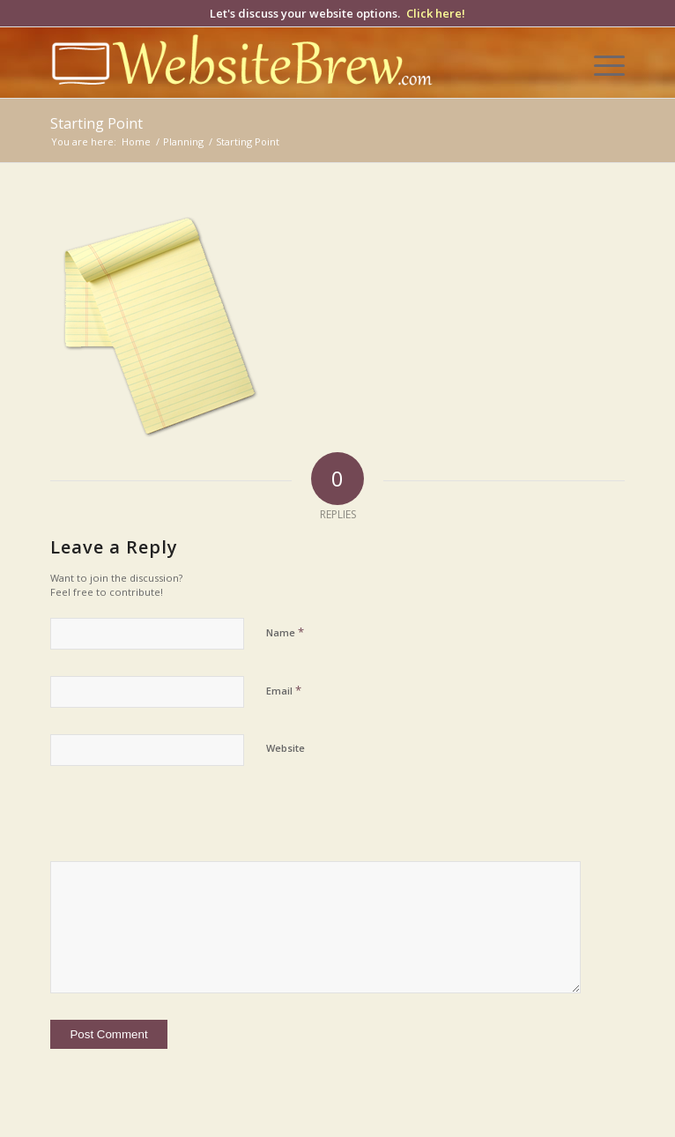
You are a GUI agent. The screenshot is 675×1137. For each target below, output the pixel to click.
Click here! (435, 13)
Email (283, 690)
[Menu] (600, 62)
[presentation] (171, 823)
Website (285, 747)
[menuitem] (600, 62)
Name (285, 632)
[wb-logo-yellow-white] (279, 62)
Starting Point (96, 123)
